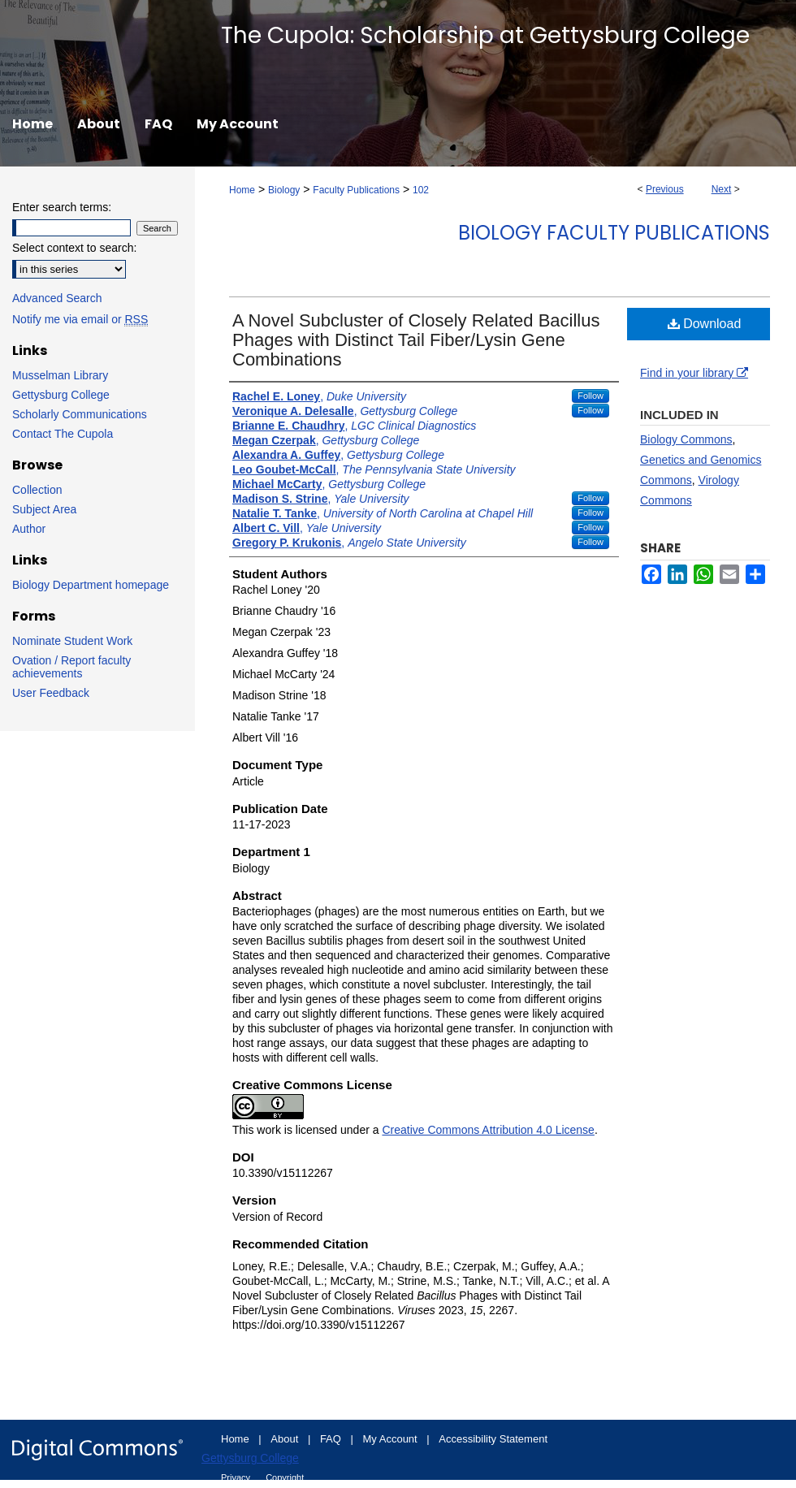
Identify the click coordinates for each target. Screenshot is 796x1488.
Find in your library (694, 372)
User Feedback (50, 692)
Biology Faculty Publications (614, 232)
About (285, 1439)
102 (421, 190)
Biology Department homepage (90, 584)
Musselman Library (60, 375)
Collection (37, 489)
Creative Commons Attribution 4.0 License (488, 1129)
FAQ (332, 1439)
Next (722, 189)
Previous (665, 189)
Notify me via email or (80, 319)
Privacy (237, 1477)
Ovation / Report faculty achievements (71, 667)
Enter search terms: (61, 207)
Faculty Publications (356, 190)
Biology (284, 190)
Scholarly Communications (79, 414)
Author (28, 528)
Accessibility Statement (493, 1439)
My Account (392, 1439)
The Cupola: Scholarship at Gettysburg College (485, 35)
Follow (590, 395)
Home (242, 190)
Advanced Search (57, 298)
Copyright (285, 1477)
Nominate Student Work (72, 640)
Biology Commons (686, 439)
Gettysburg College (61, 394)
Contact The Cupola (62, 433)
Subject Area (44, 509)
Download (705, 324)
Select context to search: (74, 247)
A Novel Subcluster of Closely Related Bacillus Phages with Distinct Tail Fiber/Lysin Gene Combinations (415, 340)
